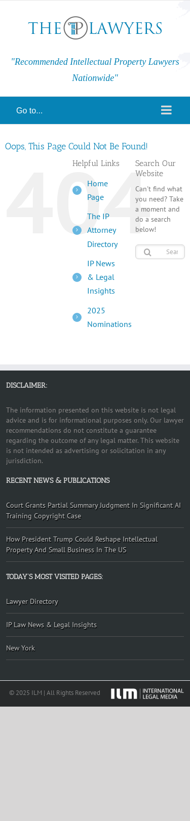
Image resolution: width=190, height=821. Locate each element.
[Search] (148, 252)
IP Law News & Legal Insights (51, 624)
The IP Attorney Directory (102, 230)
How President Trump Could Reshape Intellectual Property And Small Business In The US (82, 544)
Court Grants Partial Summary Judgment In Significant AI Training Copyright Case (93, 510)
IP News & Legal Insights (101, 277)
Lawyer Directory (32, 601)
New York (20, 647)
